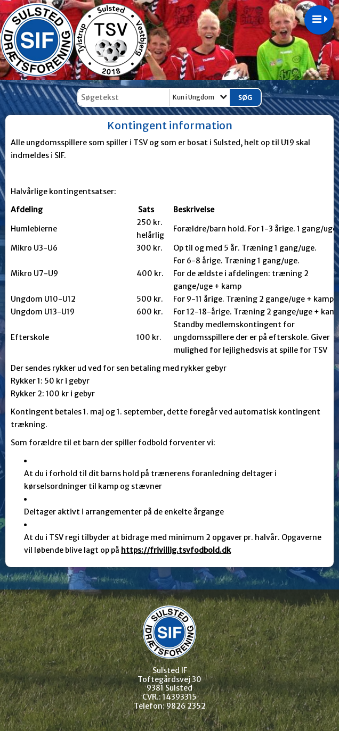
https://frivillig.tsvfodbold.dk (176, 550)
